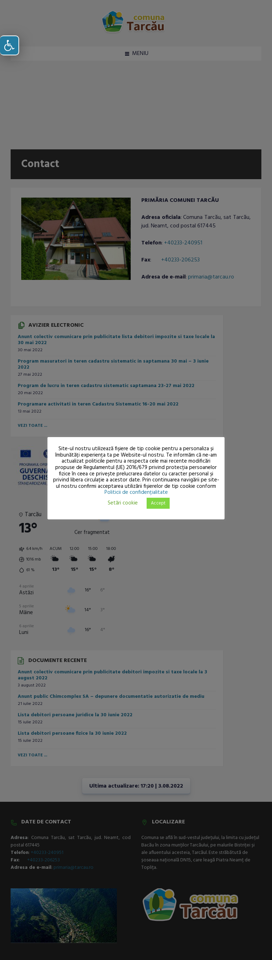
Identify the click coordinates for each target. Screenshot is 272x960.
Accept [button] (158, 503)
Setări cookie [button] (123, 503)
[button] (9, 45)
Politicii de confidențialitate (136, 492)
